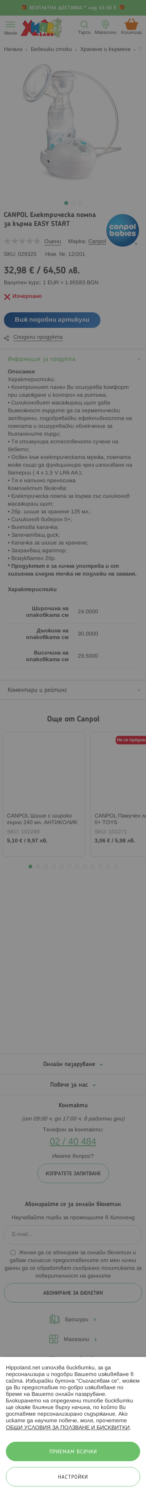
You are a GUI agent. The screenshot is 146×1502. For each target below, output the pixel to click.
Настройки (73, 1477)
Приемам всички (73, 1452)
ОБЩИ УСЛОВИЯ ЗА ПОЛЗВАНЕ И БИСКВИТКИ (68, 1427)
